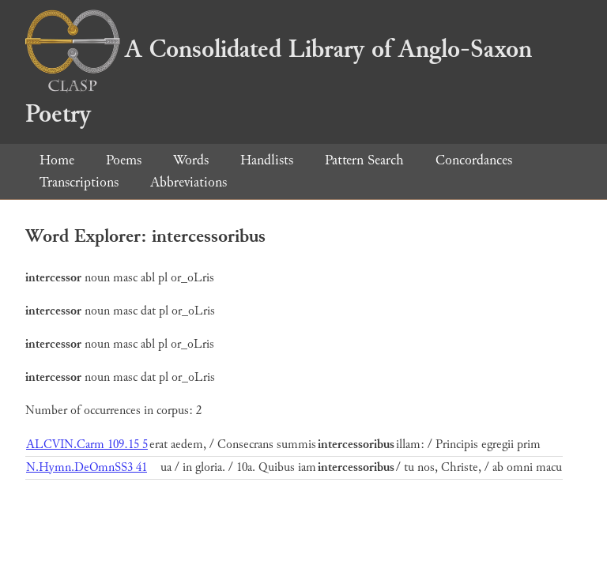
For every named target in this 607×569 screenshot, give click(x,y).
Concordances (473, 160)
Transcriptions (79, 182)
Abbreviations (188, 182)
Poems (123, 160)
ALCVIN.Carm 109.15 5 (87, 444)
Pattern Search (364, 160)
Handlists (266, 160)
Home (57, 160)
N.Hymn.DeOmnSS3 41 (86, 467)
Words (191, 160)
